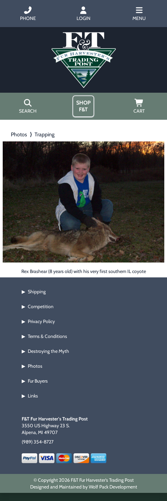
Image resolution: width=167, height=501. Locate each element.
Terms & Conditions (47, 336)
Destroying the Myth (48, 351)
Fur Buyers (38, 381)
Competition (41, 306)
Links (33, 396)
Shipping (37, 292)
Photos (19, 134)
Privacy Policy (41, 321)
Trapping (45, 134)
